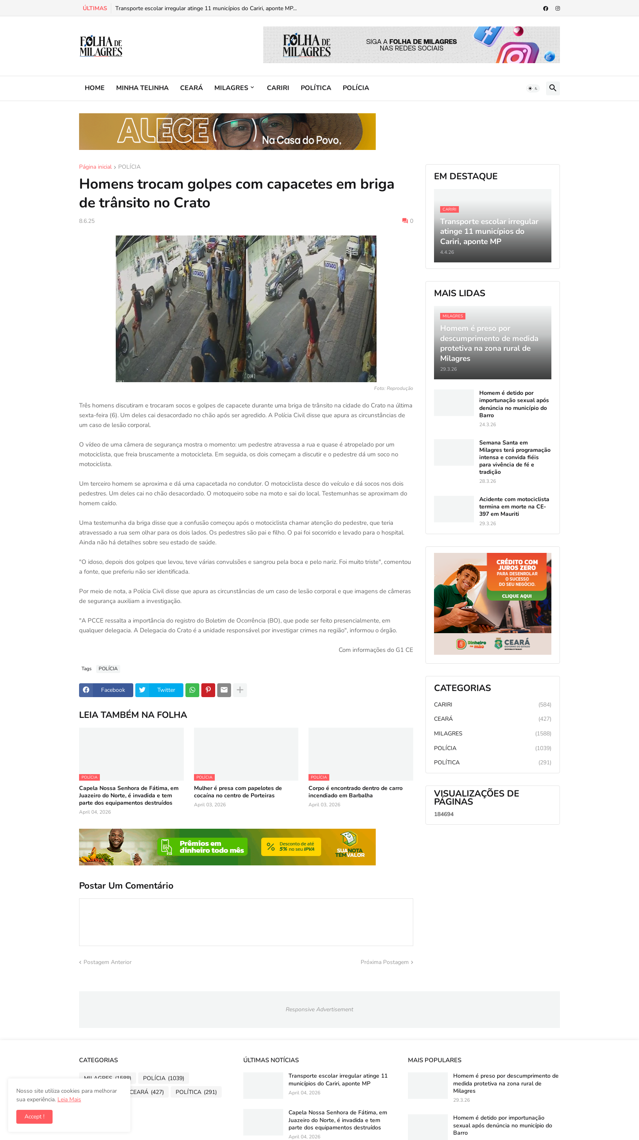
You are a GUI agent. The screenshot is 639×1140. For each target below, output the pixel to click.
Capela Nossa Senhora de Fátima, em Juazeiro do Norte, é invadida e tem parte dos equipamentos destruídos (128, 796)
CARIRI (278, 88)
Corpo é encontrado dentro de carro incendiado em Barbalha (355, 792)
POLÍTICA (316, 88)
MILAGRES (231, 88)
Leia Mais (69, 1099)
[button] (533, 88)
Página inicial (95, 167)
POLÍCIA (356, 88)
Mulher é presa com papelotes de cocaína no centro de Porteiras (238, 792)
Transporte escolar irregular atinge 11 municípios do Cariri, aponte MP (338, 1079)
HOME (95, 88)
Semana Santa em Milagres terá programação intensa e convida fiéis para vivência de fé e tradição (515, 457)
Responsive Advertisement (319, 1009)
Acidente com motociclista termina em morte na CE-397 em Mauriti (514, 507)
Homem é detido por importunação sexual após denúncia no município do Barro (514, 404)
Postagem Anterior (108, 962)
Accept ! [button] (34, 1116)
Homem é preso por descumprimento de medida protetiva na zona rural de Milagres (506, 1083)
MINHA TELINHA (142, 88)
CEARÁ (191, 88)
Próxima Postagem (385, 962)
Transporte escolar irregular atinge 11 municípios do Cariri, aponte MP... (206, 8)
